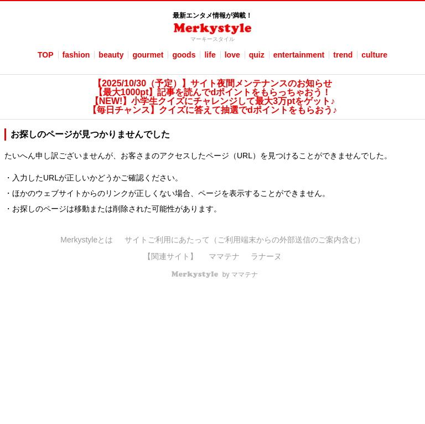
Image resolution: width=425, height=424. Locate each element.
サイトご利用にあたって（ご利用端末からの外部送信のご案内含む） (245, 239)
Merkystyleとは (86, 239)
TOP (46, 54)
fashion (76, 54)
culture (374, 54)
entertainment (299, 54)
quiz (257, 54)
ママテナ (224, 256)
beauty (111, 54)
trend (343, 54)
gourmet (147, 54)
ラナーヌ (266, 256)
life (209, 54)
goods (183, 54)
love (232, 54)
